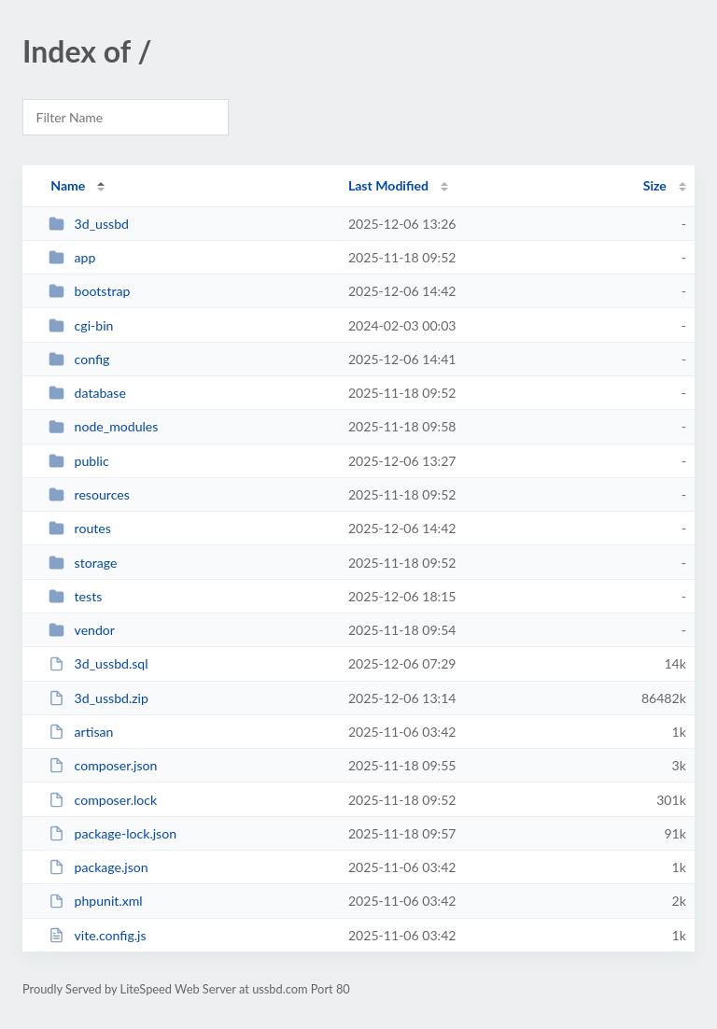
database (87, 393)
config (79, 359)
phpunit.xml (95, 901)
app (72, 257)
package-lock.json (112, 833)
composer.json (103, 765)
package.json (98, 867)
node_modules (103, 426)
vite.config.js (97, 935)
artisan (81, 732)
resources (89, 494)
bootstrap (89, 291)
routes (80, 528)
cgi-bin (81, 325)
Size (655, 185)
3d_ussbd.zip (98, 698)
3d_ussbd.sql (98, 663)
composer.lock (103, 800)
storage (83, 563)
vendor (82, 630)
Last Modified (388, 185)
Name (67, 185)
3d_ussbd (89, 224)
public (78, 461)
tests (75, 596)
